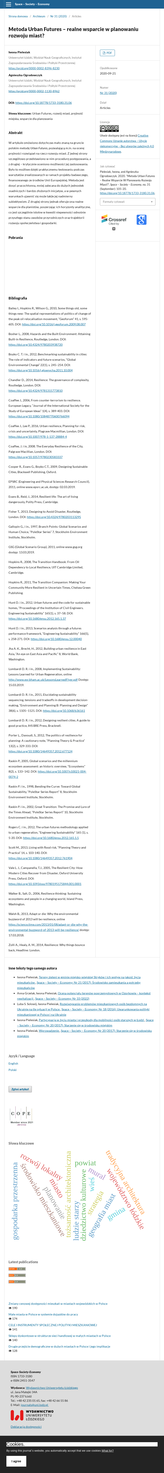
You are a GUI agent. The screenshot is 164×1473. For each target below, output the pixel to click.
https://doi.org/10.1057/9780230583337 (36, 457)
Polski (13, 1070)
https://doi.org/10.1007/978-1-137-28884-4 (38, 436)
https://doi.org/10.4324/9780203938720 (36, 344)
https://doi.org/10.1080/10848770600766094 (39, 416)
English (13, 1063)
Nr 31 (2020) (58, 16)
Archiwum (39, 16)
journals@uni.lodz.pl (35, 1405)
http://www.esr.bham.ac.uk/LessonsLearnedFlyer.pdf (43, 679)
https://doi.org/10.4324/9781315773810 (36, 390)
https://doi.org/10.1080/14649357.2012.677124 (40, 751)
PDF (109, 53)
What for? (108, 1450)
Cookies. (15, 1444)
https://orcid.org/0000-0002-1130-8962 (34, 91)
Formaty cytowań (113, 201)
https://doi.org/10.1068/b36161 (64, 710)
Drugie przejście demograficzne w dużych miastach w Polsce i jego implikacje (59, 1346)
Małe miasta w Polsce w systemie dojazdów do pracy (43, 1314)
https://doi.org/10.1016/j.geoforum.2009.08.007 (54, 324)
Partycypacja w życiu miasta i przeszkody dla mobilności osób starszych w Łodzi (92, 1020)
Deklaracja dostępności (26, 1426)
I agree (16, 1461)
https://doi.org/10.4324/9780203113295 (54, 517)
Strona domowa (18, 16)
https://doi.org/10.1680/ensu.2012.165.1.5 (51, 838)
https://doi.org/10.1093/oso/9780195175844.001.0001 (45, 884)
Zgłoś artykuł (20, 1089)
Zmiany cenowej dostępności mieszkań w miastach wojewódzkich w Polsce (58, 1303)
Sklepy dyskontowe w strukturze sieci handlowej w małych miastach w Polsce (60, 1335)
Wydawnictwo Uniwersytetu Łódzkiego (52, 1388)
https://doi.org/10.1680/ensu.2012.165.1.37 (37, 618)
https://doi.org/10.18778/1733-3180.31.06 (43, 102)
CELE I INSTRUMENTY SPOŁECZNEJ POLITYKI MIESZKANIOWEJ (53, 1325)
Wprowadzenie (49, 1030)
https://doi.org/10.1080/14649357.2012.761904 (40, 858)
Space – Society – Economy (32, 4)
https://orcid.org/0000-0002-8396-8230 (34, 68)
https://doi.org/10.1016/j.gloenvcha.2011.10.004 (41, 370)
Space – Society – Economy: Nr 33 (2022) (62, 998)
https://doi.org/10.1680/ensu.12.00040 (56, 639)
